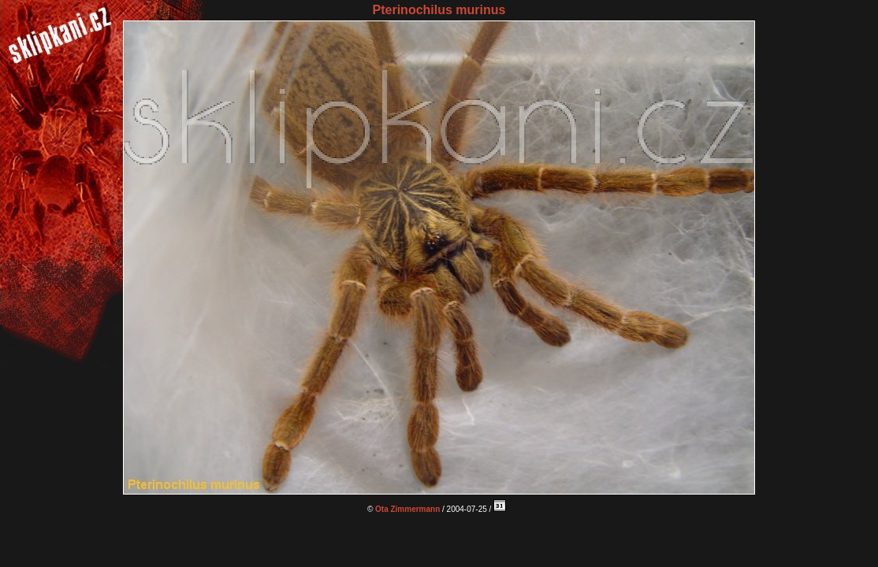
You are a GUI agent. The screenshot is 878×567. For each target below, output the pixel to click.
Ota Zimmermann (407, 509)
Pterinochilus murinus (439, 10)
